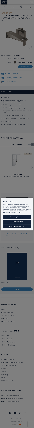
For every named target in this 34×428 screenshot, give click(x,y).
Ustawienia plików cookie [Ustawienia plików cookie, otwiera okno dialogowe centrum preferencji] (17, 217)
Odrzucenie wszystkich (17, 221)
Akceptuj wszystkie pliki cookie (17, 226)
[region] (17, 214)
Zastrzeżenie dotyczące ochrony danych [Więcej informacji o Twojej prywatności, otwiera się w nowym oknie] (12, 212)
